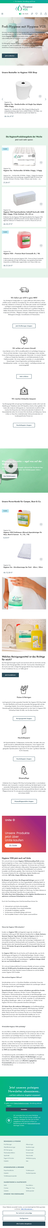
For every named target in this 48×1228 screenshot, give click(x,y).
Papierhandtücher (9, 1170)
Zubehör (6, 1161)
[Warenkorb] (45, 14)
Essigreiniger (30, 1150)
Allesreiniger (29, 1144)
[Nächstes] (45, 99)
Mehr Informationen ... (27, 1209)
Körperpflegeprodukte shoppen (24, 801)
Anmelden (24, 1109)
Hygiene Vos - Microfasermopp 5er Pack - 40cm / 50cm (23, 567)
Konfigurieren (24, 1218)
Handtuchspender (31, 1173)
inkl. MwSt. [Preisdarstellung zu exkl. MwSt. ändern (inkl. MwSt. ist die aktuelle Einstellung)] (24, 14)
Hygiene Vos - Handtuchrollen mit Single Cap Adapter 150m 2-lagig (23, 105)
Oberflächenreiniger (9, 1147)
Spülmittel (6, 1155)
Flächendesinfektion (9, 1153)
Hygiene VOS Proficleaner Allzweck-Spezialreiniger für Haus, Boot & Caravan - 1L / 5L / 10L (22, 533)
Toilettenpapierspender (10, 1176)
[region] (24, 99)
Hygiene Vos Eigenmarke (14, 1194)
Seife (5, 1185)
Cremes (6, 1188)
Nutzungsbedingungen (33, 1123)
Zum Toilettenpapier (10, 476)
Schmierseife (29, 1153)
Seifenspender (30, 1191)
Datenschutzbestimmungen (21, 1103)
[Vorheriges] (2, 99)
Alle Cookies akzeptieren (24, 1224)
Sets (27, 1161)
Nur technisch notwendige (24, 1213)
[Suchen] (32, 14)
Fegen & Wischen (9, 1158)
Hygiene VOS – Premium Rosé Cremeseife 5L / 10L (21, 254)
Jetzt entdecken (9, 56)
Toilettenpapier (30, 1170)
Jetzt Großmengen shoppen (24, 326)
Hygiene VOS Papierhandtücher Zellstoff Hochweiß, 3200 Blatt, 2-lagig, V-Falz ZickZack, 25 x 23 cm (23, 213)
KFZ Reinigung (8, 1150)
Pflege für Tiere (30, 1188)
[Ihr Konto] (41, 14)
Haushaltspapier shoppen (24, 425)
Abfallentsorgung (31, 1158)
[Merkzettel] (36, 14)
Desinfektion (29, 1185)
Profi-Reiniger (8, 1144)
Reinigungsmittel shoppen (24, 718)
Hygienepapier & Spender (14, 1167)
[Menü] (2, 14)
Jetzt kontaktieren (10, 675)
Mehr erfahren (24, 376)
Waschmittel (29, 1155)
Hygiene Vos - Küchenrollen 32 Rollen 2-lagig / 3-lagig (22, 170)
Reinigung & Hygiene (12, 1141)
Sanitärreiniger (30, 1147)
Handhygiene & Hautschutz (15, 1182)
